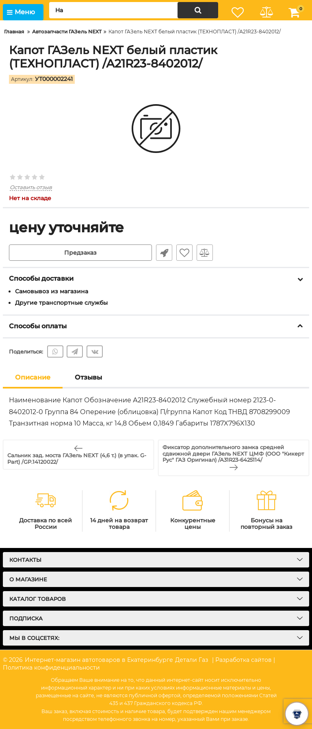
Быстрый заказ (164, 252)
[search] (133, 10)
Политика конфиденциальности (51, 667)
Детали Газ (191, 660)
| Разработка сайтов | (243, 660)
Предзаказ (80, 252)
